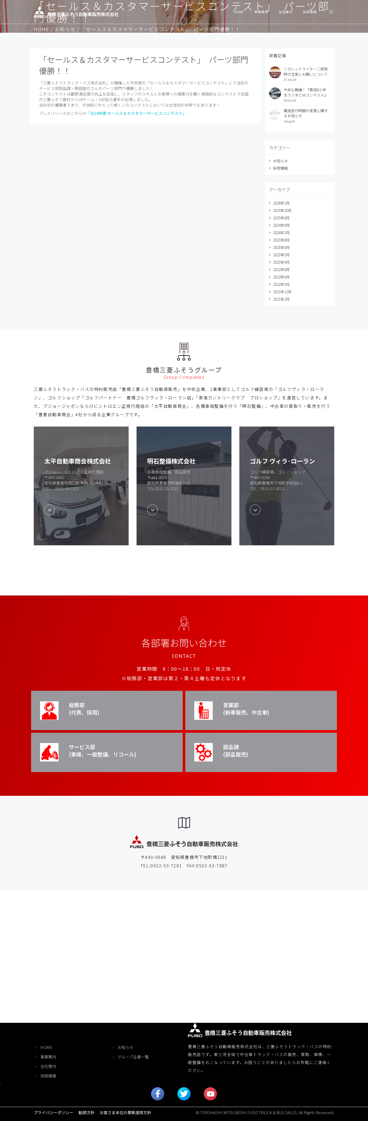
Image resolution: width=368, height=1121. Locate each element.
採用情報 (310, 12)
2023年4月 (281, 262)
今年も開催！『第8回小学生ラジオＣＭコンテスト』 (306, 92)
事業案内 (261, 12)
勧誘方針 (86, 1112)
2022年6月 (281, 277)
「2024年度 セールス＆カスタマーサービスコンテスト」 (136, 113)
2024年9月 (281, 225)
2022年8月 (281, 269)
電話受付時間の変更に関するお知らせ (306, 113)
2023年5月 (281, 254)
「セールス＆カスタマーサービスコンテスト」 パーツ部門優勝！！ (143, 65)
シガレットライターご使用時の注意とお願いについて (306, 71)
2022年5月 (281, 284)
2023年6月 (281, 247)
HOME (239, 12)
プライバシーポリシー (53, 1112)
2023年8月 (281, 240)
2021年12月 (282, 291)
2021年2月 (281, 299)
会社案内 (285, 12)
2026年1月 (281, 203)
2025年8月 (281, 217)
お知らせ (65, 29)
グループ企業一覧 (133, 1056)
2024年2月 (281, 232)
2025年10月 (282, 210)
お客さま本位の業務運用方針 (125, 1112)
